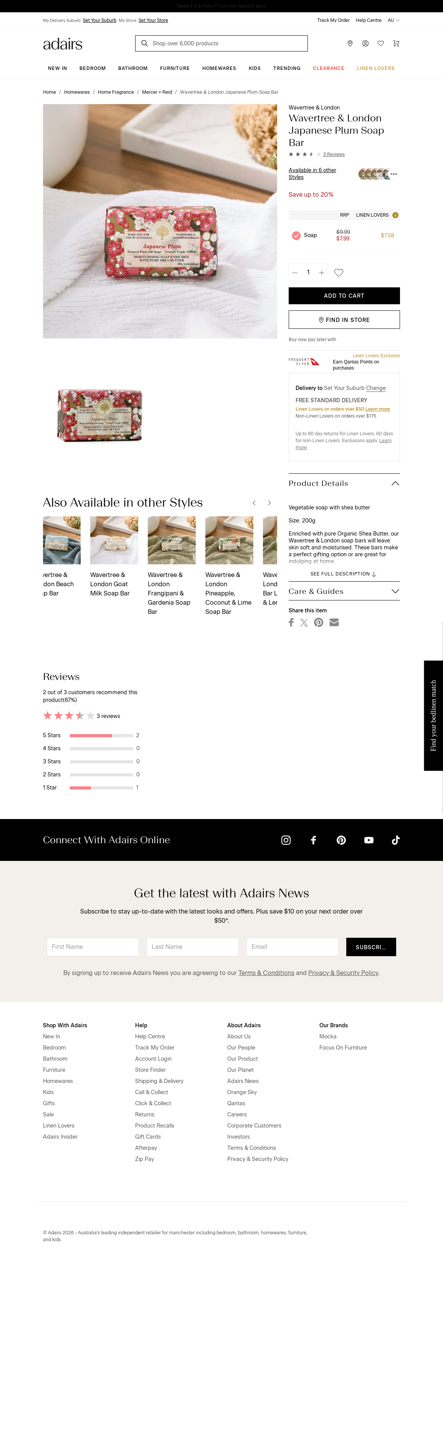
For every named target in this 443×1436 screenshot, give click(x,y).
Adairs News (243, 1249)
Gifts (49, 1271)
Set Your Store (153, 20)
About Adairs (244, 1193)
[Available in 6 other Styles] (394, 174)
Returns (144, 1282)
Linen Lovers (376, 68)
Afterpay (146, 1316)
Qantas (236, 1271)
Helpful (252, 744)
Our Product (242, 1227)
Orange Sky (242, 1260)
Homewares (219, 68)
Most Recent (372, 676)
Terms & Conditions (266, 1140)
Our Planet (240, 1238)
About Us (239, 1204)
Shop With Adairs (65, 1193)
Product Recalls (154, 1293)
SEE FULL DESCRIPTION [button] (344, 574)
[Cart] (396, 43)
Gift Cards (148, 1305)
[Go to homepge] (62, 42)
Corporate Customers (254, 1293)
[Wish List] (381, 43)
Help (141, 1193)
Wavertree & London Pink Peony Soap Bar (238, 584)
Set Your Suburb (99, 20)
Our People (241, 1215)
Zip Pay (144, 1327)
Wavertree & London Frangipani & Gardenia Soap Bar (64, 593)
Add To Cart (344, 296)
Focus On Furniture (343, 1215)
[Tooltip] (394, 215)
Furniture (175, 68)
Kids (255, 68)
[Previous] (254, 502)
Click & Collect (153, 1271)
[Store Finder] (350, 43)
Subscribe (372, 1115)
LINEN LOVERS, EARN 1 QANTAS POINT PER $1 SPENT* (227, 6)
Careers (237, 1282)
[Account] (365, 43)
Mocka (328, 1204)
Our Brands (333, 1193)
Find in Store (344, 320)
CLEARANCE (329, 68)
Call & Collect (151, 1260)
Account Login (153, 1227)
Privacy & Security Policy (343, 1140)
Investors (238, 1305)
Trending (287, 68)
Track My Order (333, 20)
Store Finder (150, 1238)
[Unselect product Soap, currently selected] (296, 235)
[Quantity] (308, 272)
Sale (48, 1282)
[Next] (269, 502)
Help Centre (369, 20)
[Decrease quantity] (295, 272)
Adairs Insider (60, 1305)
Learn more (377, 409)
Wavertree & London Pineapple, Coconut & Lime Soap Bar (124, 593)
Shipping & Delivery (159, 1249)
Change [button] (376, 388)
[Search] (146, 44)
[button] (317, 154)
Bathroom (133, 68)
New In (57, 68)
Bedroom (92, 68)
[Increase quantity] (321, 272)
